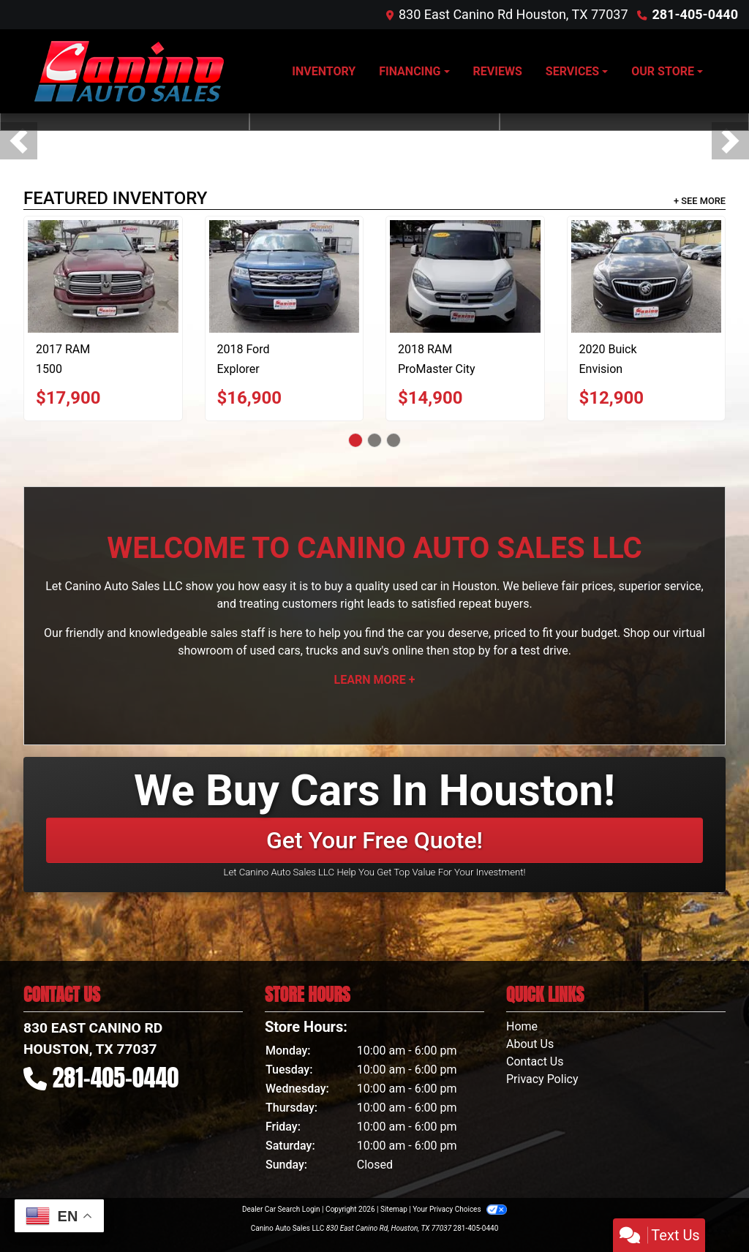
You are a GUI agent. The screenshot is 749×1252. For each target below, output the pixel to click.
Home (522, 1026)
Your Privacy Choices (460, 1209)
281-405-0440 (695, 14)
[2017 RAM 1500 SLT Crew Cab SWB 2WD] (103, 276)
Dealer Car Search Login (281, 1209)
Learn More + (374, 680)
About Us (530, 1044)
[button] (18, 140)
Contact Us (535, 1061)
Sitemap (393, 1209)
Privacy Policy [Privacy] (542, 1079)
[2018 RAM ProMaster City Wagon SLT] (465, 276)
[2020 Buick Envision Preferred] (647, 276)
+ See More (700, 200)
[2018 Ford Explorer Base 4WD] (285, 276)
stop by (471, 650)
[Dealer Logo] (129, 71)
